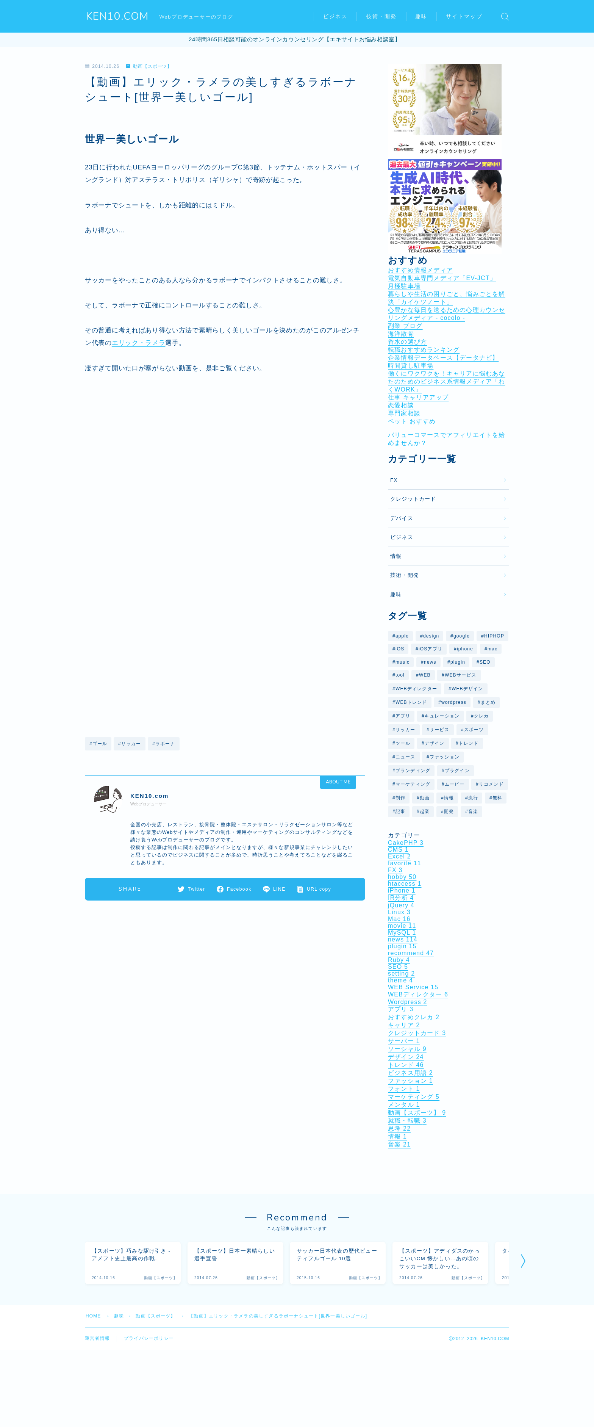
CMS (398, 849)
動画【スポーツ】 (149, 66)
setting (401, 973)
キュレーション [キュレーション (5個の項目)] (442, 716)
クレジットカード (413, 499)
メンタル (404, 1104)
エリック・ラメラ (139, 342)
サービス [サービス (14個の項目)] (440, 729)
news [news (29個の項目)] (430, 662)
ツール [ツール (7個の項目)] (403, 743)
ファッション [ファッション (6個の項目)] (445, 757)
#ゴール (98, 743)
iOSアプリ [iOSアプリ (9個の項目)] (430, 649)
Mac (399, 919)
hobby (402, 877)
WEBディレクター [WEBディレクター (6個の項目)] (416, 688)
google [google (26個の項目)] (461, 636)
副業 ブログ (405, 326)
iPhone (402, 890)
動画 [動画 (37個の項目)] (425, 797)
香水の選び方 (407, 341)
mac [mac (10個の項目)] (492, 649)
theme (400, 980)
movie (402, 926)
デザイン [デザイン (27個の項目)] (435, 743)
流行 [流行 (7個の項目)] (473, 797)
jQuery (401, 905)
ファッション (410, 1081)
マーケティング (413, 1096)
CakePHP (406, 843)
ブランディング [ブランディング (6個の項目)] (412, 770)
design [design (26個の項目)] (431, 636)
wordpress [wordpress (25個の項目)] (453, 702)
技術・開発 (381, 16)
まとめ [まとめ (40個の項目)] (488, 702)
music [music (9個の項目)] (402, 662)
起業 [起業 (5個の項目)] (425, 811)
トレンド (406, 1065)
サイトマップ (464, 16)
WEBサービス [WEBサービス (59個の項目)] (461, 675)
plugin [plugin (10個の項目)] (457, 662)
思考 (399, 1128)
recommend (411, 953)
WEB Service (413, 987)
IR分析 (401, 897)
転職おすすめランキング (424, 349)
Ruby (399, 960)
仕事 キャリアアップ (418, 397)
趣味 (421, 16)
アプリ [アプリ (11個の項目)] (403, 716)
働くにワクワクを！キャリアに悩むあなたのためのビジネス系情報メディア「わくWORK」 (446, 381)
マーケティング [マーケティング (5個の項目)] (412, 784)
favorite (404, 863)
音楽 (399, 1144)
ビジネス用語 (410, 1073)
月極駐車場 (404, 286)
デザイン (406, 1057)
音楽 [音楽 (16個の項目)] (473, 811)
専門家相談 (404, 413)
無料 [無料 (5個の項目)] (497, 797)
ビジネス (335, 16)
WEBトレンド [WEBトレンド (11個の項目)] (411, 702)
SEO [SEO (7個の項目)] (485, 662)
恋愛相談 (401, 405)
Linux (399, 912)
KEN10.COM (117, 16)
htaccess (405, 883)
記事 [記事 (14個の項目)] (400, 811)
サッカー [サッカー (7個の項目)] (405, 729)
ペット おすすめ (412, 421)
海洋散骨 (401, 334)
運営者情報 (97, 1338)
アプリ (400, 1009)
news (402, 939)
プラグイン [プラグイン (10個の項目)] (457, 770)
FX (394, 480)
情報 (396, 556)
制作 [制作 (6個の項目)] (400, 797)
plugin (402, 946)
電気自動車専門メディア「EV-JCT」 (442, 278)
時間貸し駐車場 (410, 365)
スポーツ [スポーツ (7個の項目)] (474, 729)
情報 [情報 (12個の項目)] (449, 797)
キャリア (404, 1025)
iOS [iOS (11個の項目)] (400, 649)
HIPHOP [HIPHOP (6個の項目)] (494, 636)
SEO (398, 966)
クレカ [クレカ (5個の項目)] (481, 716)
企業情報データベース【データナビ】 (443, 357)
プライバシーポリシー (149, 1338)
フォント (404, 1089)
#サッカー (129, 743)
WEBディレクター (418, 994)
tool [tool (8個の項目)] (400, 675)
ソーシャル (407, 1049)
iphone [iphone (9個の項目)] (465, 649)
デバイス (401, 518)
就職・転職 (407, 1120)
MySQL (402, 932)
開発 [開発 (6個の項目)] (449, 811)
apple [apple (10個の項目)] (402, 636)
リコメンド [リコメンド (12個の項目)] (491, 784)
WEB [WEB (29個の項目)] (425, 675)
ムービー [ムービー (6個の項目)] (455, 784)
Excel (399, 856)
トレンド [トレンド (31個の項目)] (469, 743)
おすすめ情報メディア (420, 270)
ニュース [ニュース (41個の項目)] (405, 757)
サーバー (404, 1041)
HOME (93, 1316)
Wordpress (407, 1002)
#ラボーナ (163, 743)
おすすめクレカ (413, 1017)
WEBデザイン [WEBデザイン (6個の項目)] (467, 688)
